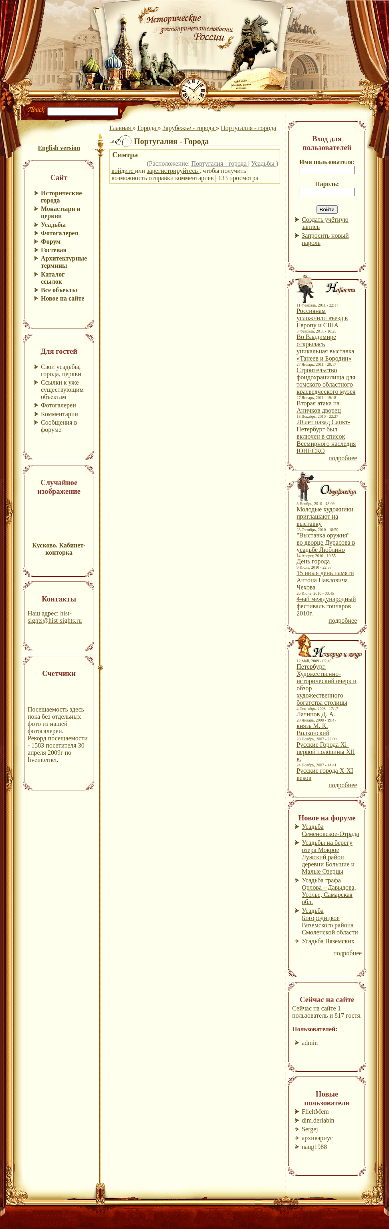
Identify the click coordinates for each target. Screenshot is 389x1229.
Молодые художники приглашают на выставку (324, 516)
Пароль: (327, 183)
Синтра (125, 154)
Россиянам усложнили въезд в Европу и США (322, 318)
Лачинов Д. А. (315, 714)
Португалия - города (248, 127)
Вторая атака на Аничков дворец (318, 407)
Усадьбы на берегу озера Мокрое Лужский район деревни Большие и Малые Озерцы (328, 857)
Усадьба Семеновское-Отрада (330, 830)
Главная (121, 127)
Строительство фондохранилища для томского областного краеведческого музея (325, 381)
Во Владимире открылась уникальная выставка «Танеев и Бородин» (325, 347)
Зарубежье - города (189, 127)
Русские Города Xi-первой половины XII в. (325, 751)
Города (147, 127)
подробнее (343, 458)
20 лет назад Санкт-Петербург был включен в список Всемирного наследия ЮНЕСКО (326, 436)
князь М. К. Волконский (312, 729)
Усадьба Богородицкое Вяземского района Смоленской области (330, 921)
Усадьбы (263, 163)
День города (313, 561)
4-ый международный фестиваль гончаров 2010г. (326, 606)
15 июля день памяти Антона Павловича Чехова (325, 580)
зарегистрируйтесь (173, 170)
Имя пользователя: (327, 161)
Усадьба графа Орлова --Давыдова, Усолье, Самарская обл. (329, 891)
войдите (123, 170)
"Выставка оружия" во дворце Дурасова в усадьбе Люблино (325, 542)
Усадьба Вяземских (328, 941)
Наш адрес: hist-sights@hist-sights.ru (55, 617)
